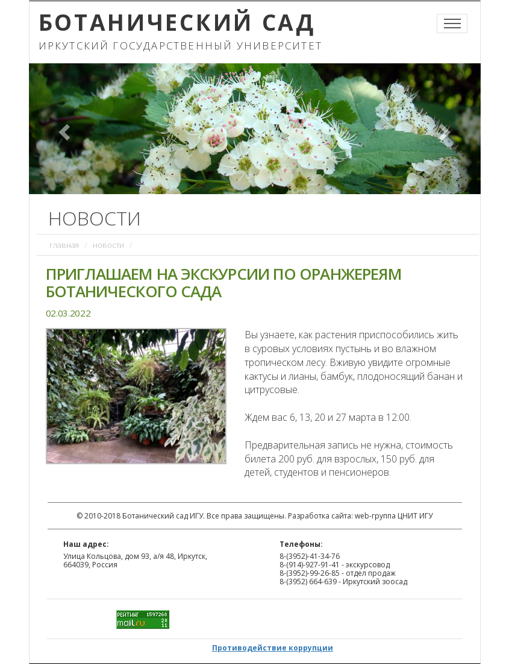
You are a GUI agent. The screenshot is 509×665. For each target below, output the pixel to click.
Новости (108, 244)
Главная (64, 244)
